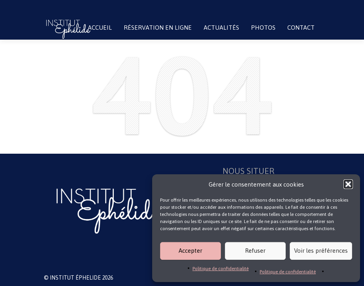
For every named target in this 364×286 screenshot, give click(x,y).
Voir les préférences (321, 250)
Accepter (190, 250)
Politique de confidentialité (220, 268)
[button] (348, 184)
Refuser (255, 250)
